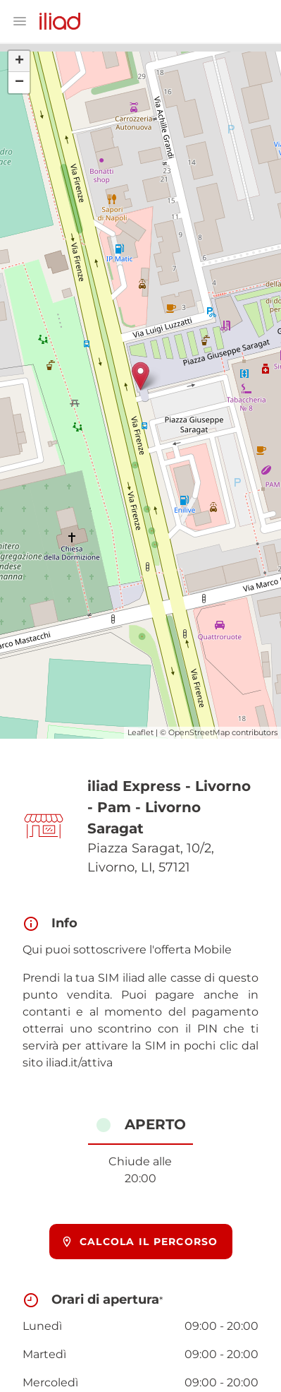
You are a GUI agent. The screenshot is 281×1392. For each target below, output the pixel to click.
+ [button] (19, 61)
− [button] (19, 82)
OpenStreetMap (199, 732)
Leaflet (140, 732)
